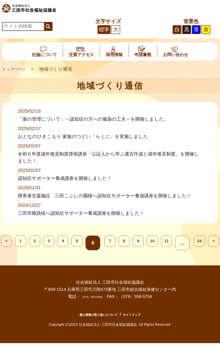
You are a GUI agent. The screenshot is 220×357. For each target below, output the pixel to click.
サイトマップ (142, 314)
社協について (44, 51)
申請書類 (142, 51)
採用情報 (114, 51)
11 (185, 243)
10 (166, 243)
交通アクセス (81, 51)
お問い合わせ (175, 51)
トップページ (16, 69)
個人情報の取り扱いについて (93, 314)
